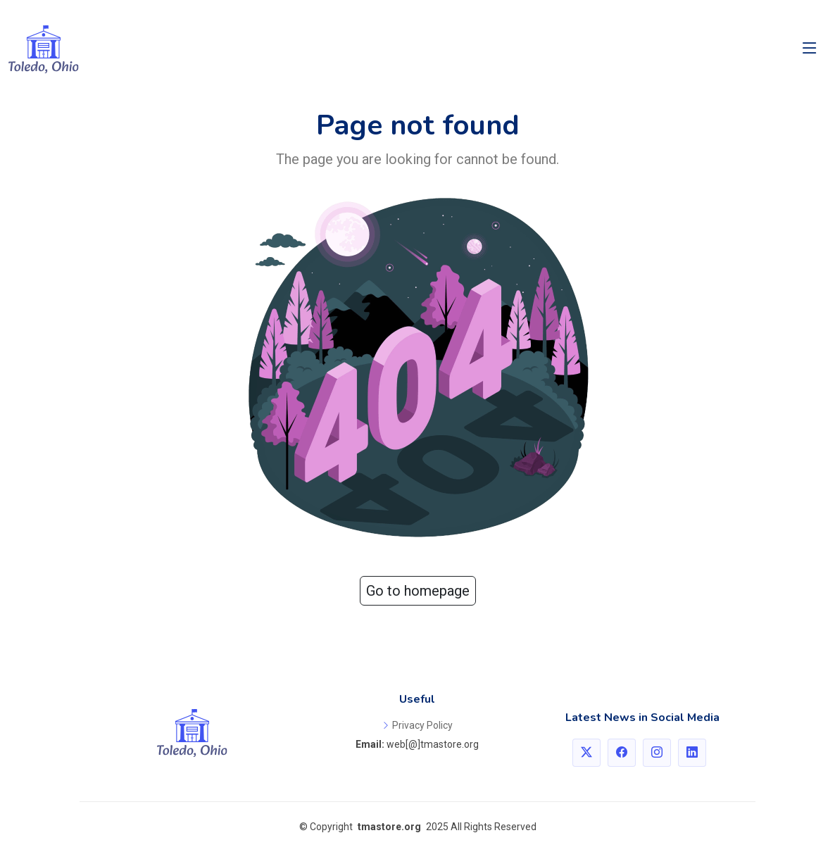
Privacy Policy (422, 725)
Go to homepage (418, 590)
